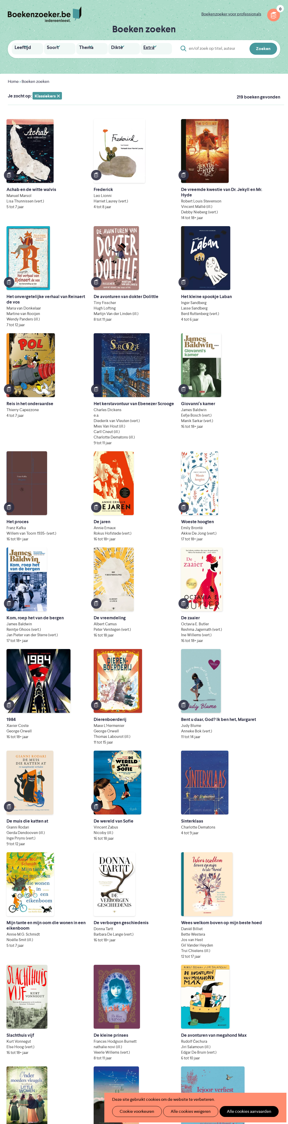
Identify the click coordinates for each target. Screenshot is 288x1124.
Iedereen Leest (176, 1059)
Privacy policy (267, 992)
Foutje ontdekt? (116, 1043)
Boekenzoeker (44, 14)
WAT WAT (148, 1073)
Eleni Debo (140, 1081)
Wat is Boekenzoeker (120, 993)
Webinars (170, 1026)
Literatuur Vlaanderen (120, 1066)
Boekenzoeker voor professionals (231, 14)
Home (13, 80)
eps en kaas (233, 1081)
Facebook (268, 1015)
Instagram (275, 1015)
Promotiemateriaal (118, 1026)
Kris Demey (185, 1081)
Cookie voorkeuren (135, 1111)
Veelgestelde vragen (119, 1035)
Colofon (169, 1035)
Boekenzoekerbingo (120, 1018)
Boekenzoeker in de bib (123, 1010)
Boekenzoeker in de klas (123, 1001)
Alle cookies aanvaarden (240, 1111)
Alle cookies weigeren (185, 1111)
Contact (169, 1043)
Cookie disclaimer (263, 998)
